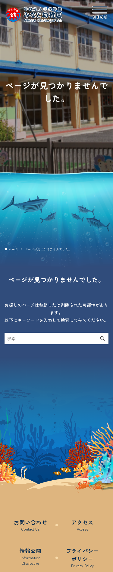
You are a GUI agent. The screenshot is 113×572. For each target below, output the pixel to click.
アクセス (82, 525)
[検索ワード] (56, 338)
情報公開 (31, 556)
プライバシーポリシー (82, 557)
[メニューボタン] (99, 12)
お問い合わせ (30, 525)
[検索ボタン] (102, 338)
